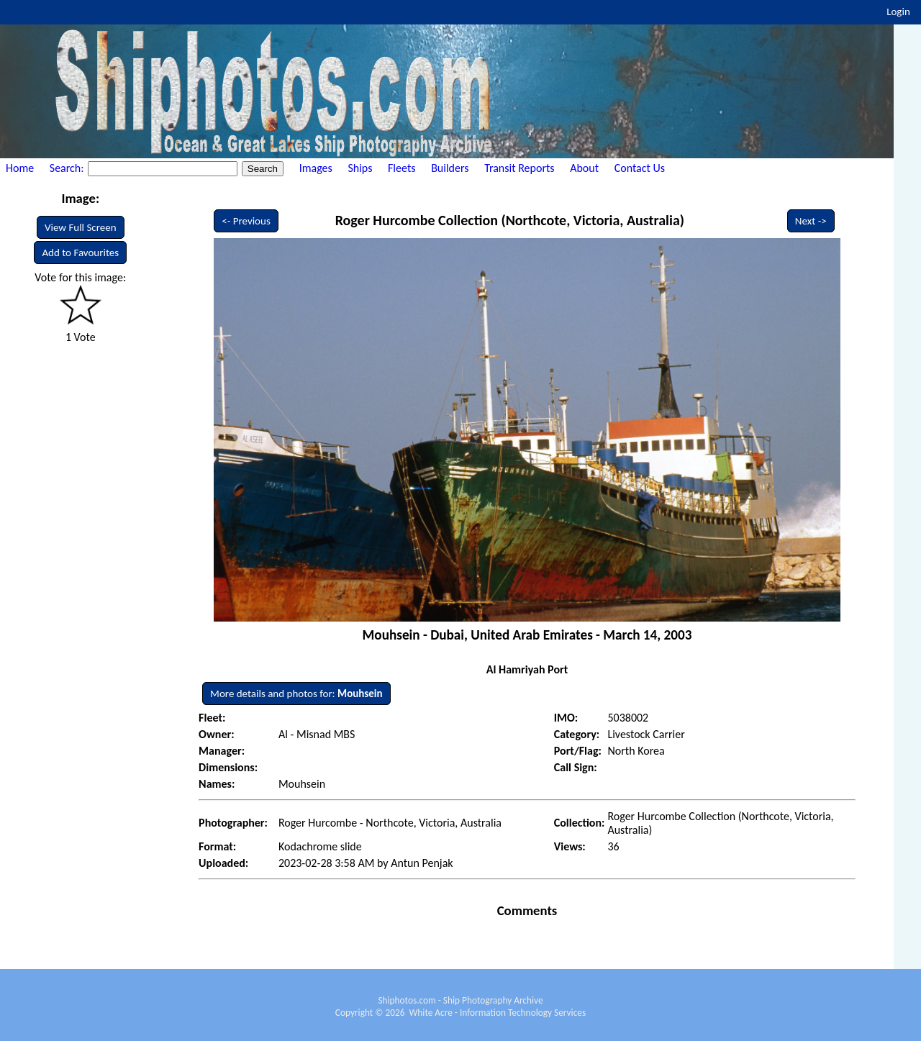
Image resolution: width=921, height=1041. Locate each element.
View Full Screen (81, 227)
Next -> (811, 220)
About (584, 168)
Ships (360, 168)
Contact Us (639, 168)
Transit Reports (519, 168)
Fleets (401, 168)
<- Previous (246, 220)
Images (315, 168)
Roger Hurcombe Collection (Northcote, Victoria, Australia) (509, 220)
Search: (68, 168)
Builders (449, 168)
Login (898, 11)
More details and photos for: (296, 693)
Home (20, 168)
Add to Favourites (80, 252)
